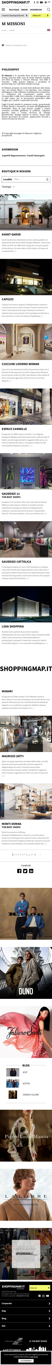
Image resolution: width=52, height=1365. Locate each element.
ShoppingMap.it (16, 2)
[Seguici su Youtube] (41, 2)
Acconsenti (25, 1361)
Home (4, 30)
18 (35, 854)
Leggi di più (33, 1357)
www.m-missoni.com (16, 45)
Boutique (14, 9)
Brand (24, 9)
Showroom (36, 9)
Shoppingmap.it (13, 1288)
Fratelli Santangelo (35, 155)
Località (7, 179)
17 (32, 854)
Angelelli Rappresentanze (14, 155)
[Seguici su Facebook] (34, 2)
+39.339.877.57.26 (22, 1296)
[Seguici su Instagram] (38, 2)
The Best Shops (11, 497)
